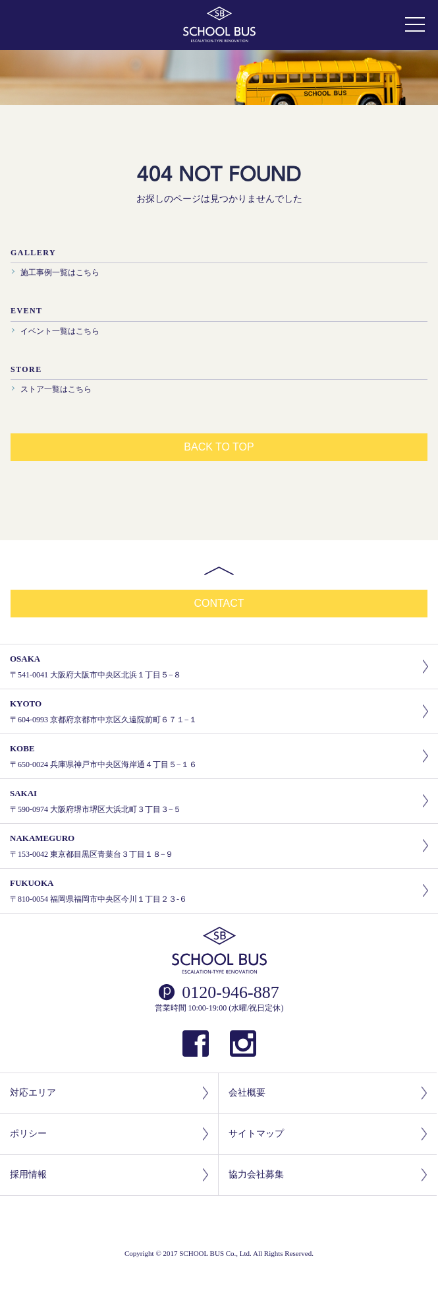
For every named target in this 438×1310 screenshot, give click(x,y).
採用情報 (109, 1175)
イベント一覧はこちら (59, 331)
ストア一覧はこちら (56, 389)
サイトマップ (328, 1134)
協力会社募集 (328, 1175)
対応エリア (109, 1093)
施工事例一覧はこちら (59, 272)
